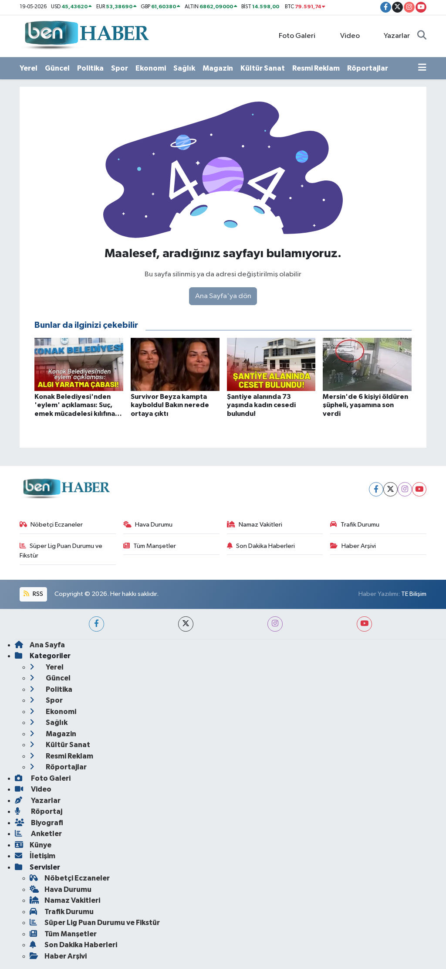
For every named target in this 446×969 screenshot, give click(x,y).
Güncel (57, 68)
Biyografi (39, 822)
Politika (90, 68)
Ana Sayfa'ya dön (223, 296)
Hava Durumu (148, 524)
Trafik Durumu (354, 524)
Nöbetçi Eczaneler (51, 524)
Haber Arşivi (353, 546)
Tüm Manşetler (149, 546)
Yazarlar (392, 35)
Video (345, 35)
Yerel (28, 68)
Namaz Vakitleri (255, 524)
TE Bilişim (413, 594)
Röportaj (38, 811)
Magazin (218, 68)
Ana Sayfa (40, 645)
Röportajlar (367, 68)
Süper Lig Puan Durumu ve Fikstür (61, 551)
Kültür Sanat (262, 68)
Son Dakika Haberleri (261, 546)
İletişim (35, 856)
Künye (33, 845)
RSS (33, 594)
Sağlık (184, 68)
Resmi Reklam (316, 68)
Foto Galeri (292, 35)
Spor (119, 68)
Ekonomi (150, 68)
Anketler (38, 833)
